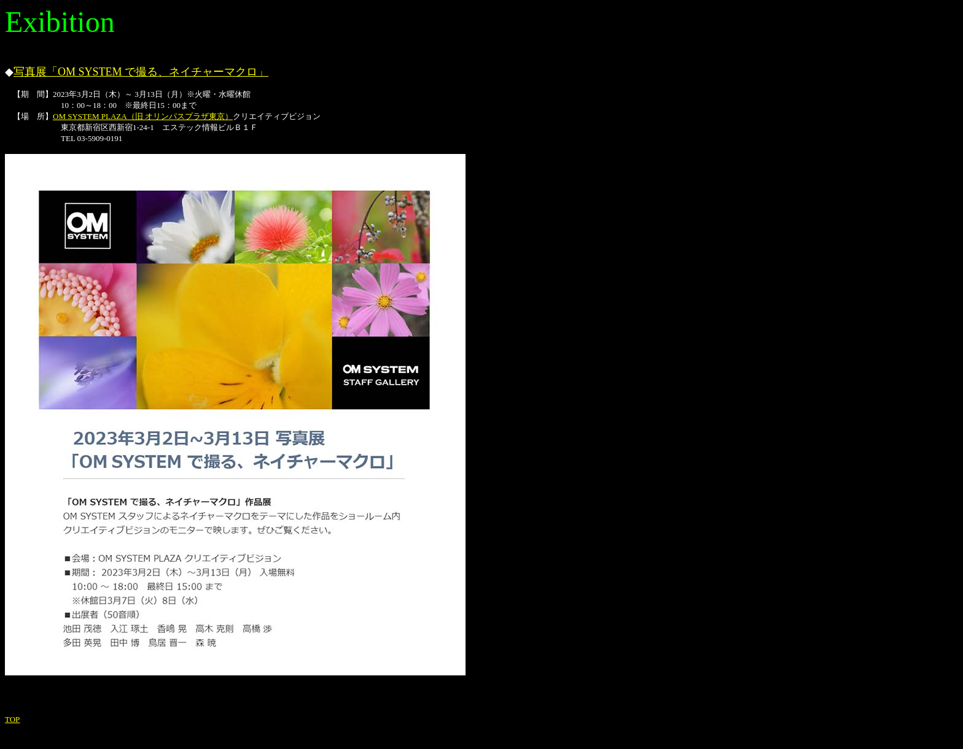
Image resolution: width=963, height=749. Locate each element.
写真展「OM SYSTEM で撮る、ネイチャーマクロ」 (141, 72)
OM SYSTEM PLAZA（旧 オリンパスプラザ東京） (143, 116)
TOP (12, 719)
